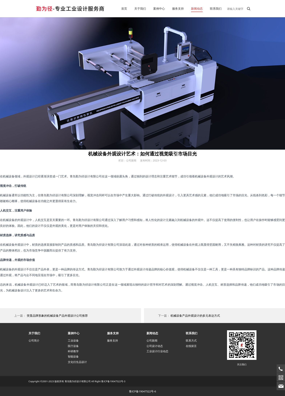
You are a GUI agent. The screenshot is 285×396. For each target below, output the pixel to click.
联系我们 (216, 9)
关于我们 (140, 9)
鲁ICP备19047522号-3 (113, 381)
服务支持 (178, 9)
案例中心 (159, 9)
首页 (124, 9)
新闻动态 (197, 9)
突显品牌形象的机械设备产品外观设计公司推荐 (57, 316)
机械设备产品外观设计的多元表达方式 (195, 316)
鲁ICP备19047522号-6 (142, 391)
